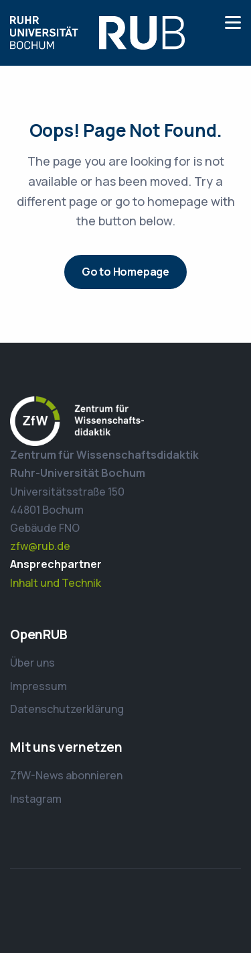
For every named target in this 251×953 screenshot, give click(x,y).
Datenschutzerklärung (67, 709)
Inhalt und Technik (55, 582)
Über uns (32, 662)
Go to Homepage (125, 271)
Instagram (36, 798)
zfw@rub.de (40, 546)
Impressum (38, 686)
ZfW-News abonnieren (66, 775)
